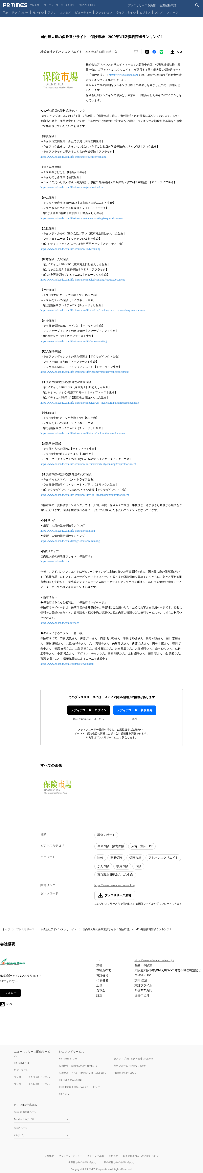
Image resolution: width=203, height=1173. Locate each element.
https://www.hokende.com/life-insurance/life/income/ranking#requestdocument (84, 371)
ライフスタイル (126, 12)
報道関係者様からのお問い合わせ (141, 1156)
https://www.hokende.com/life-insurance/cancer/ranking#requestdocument (81, 218)
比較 (100, 857)
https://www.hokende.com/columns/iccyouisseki (67, 663)
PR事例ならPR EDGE (125, 1072)
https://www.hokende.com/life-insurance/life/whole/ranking (73, 341)
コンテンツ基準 (95, 1156)
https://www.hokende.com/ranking (114, 885)
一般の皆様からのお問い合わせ (118, 1162)
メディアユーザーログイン (88, 710)
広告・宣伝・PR (142, 846)
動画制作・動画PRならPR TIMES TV (78, 1065)
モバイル (38, 12)
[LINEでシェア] (161, 52)
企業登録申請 (168, 5)
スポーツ (172, 12)
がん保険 (103, 866)
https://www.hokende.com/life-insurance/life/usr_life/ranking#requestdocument (84, 494)
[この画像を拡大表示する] (57, 786)
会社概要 (49, 1156)
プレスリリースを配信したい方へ (32, 1084)
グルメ (159, 12)
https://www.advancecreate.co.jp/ (154, 960)
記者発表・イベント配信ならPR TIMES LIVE (82, 1072)
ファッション (104, 12)
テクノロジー (20, 12)
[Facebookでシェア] (154, 52)
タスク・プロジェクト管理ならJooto (133, 1058)
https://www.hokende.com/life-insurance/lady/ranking (70, 248)
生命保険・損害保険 (110, 846)
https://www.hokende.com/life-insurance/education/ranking (73, 156)
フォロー (10, 993)
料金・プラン (21, 1070)
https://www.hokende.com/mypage (59, 622)
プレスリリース (25, 929)
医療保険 (116, 857)
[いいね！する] (136, 52)
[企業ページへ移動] (12, 963)
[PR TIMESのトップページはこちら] (49, 5)
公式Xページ (20, 1127)
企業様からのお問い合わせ (82, 1162)
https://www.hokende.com (123, 74)
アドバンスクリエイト (163, 857)
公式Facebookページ (25, 1111)
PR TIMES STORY (68, 1058)
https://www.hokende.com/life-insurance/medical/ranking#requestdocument (82, 279)
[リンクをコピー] (179, 52)
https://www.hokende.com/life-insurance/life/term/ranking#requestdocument (82, 433)
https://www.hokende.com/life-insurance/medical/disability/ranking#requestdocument (88, 464)
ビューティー (83, 12)
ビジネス (145, 12)
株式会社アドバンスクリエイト (58, 929)
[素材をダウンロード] (172, 52)
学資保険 (122, 866)
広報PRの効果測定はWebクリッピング (79, 1087)
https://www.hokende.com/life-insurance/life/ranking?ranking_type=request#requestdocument (92, 310)
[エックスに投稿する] (147, 52)
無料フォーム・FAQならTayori (130, 1065)
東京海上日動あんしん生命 (115, 874)
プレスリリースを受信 (142, 5)
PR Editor (64, 1094)
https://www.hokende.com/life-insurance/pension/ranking (72, 187)
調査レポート (106, 834)
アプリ (52, 12)
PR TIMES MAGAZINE (70, 1080)
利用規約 (113, 1156)
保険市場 (135, 857)
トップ (6, 929)
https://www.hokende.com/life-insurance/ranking (67, 530)
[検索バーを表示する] (197, 5)
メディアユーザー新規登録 (134, 710)
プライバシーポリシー (70, 1156)
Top (5, 12)
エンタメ (65, 12)
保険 (138, 866)
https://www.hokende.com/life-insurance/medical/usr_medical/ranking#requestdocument (89, 402)
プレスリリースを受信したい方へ (32, 1077)
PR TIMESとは (21, 1062)
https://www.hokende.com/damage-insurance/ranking (70, 541)
